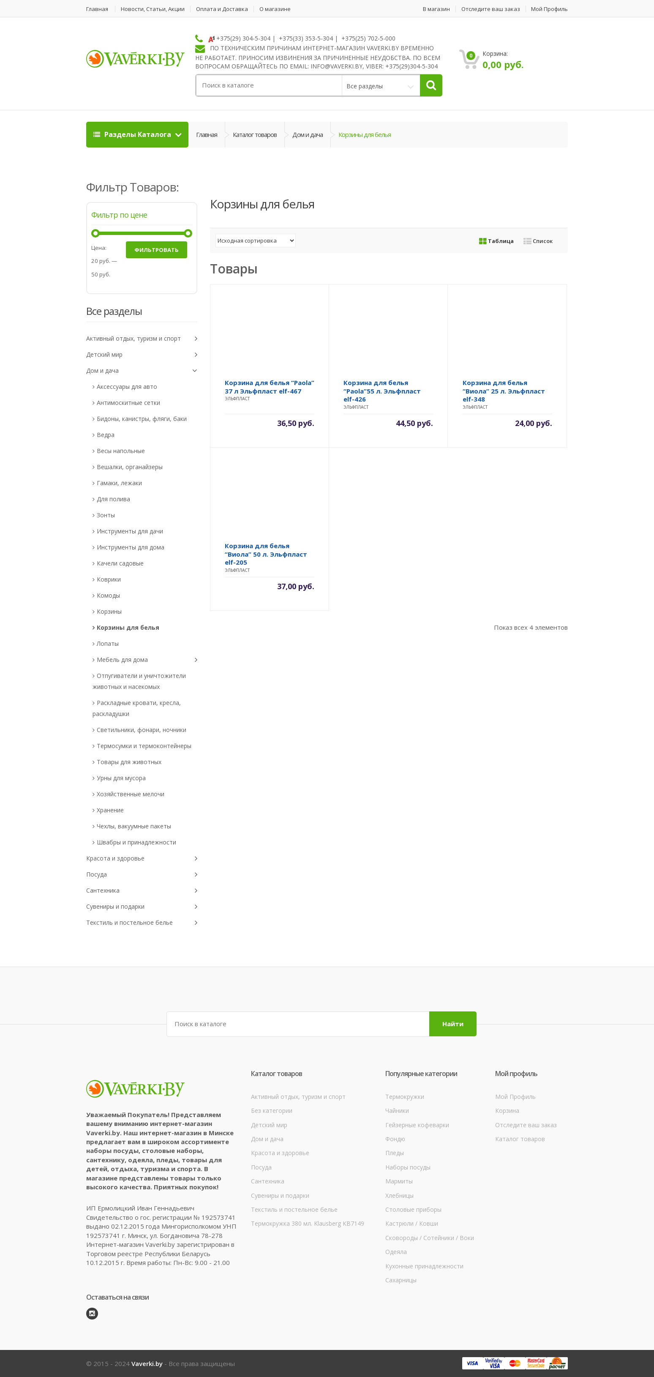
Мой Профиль (549, 9)
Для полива (113, 499)
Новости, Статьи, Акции (153, 9)
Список (538, 241)
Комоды (108, 595)
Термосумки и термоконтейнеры (144, 746)
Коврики (109, 579)
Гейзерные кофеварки (417, 1125)
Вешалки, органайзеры (130, 467)
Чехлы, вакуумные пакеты (134, 826)
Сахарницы (401, 1280)
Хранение (110, 810)
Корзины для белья (128, 627)
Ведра (105, 435)
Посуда (141, 874)
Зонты (106, 515)
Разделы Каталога (133, 134)
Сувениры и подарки (141, 907)
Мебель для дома (147, 660)
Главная (97, 9)
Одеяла (396, 1252)
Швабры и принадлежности (136, 842)
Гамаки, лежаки (119, 483)
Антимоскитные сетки (128, 403)
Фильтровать (156, 250)
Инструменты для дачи (130, 531)
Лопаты (108, 643)
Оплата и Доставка (222, 9)
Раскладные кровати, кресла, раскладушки (137, 708)
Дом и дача (307, 134)
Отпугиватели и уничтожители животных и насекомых (139, 681)
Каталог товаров (255, 134)
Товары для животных (129, 762)
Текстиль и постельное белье (141, 923)
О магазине (275, 9)
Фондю (395, 1139)
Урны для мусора (121, 778)
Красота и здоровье (141, 858)
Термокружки (404, 1097)
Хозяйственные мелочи (130, 794)
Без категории (271, 1111)
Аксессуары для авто (127, 386)
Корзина (507, 1111)
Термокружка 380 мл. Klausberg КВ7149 (307, 1223)
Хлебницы (399, 1195)
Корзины (109, 611)
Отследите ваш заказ (490, 9)
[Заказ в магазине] (255, 240)
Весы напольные (121, 451)
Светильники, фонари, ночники (141, 730)
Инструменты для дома (130, 547)
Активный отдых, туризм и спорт (141, 338)
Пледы (394, 1153)
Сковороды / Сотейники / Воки (429, 1238)
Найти (452, 1023)
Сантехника (141, 890)
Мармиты (399, 1181)
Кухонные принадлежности (424, 1266)
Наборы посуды (408, 1167)
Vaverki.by (147, 1363)
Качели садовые (120, 563)
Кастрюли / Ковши (411, 1223)
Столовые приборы (413, 1209)
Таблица (496, 241)
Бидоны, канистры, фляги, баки (142, 419)
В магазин (436, 9)
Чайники (397, 1111)
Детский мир (141, 355)
